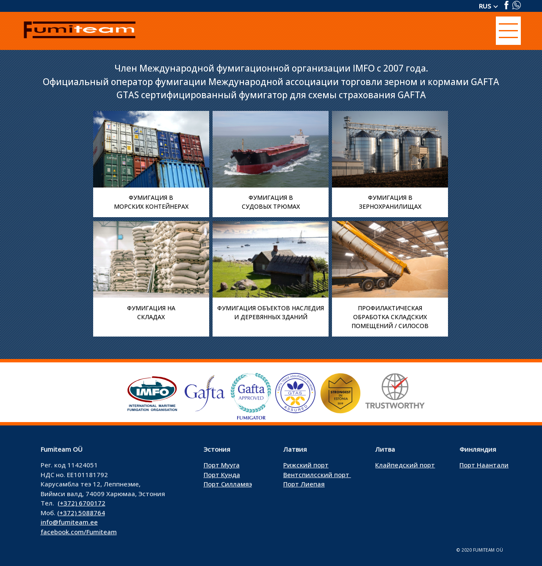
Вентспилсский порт (317, 474)
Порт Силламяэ (228, 484)
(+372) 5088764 (81, 512)
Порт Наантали (484, 465)
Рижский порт (306, 465)
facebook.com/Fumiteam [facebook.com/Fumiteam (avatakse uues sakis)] (79, 531)
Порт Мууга (222, 465)
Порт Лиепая (304, 484)
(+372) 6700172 (81, 503)
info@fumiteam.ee (69, 522)
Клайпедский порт (405, 465)
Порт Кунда (222, 474)
